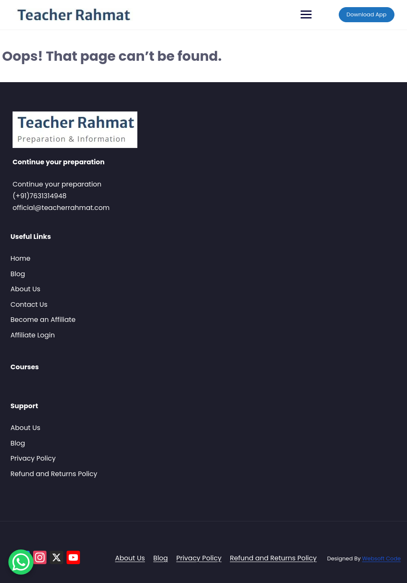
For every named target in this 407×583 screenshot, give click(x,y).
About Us (25, 289)
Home (20, 258)
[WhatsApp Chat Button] (20, 562)
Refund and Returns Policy (53, 474)
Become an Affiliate (42, 319)
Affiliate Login (32, 335)
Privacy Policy (33, 458)
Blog (17, 274)
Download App (366, 14)
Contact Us (28, 304)
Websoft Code (381, 558)
